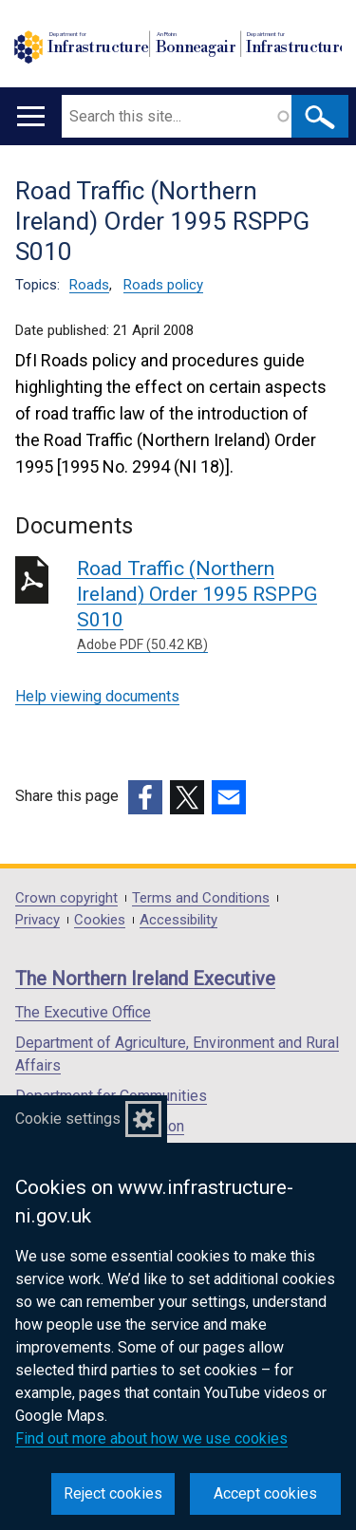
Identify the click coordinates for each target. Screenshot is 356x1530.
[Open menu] (31, 116)
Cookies (99, 920)
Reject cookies (113, 1493)
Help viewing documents (97, 696)
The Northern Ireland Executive (145, 978)
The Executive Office (83, 1012)
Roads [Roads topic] (89, 284)
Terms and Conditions (201, 898)
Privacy (37, 920)
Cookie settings (68, 1119)
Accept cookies (265, 1493)
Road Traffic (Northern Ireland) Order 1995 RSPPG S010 (209, 606)
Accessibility (178, 920)
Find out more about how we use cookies (151, 1438)
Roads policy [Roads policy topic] (163, 284)
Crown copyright (66, 898)
